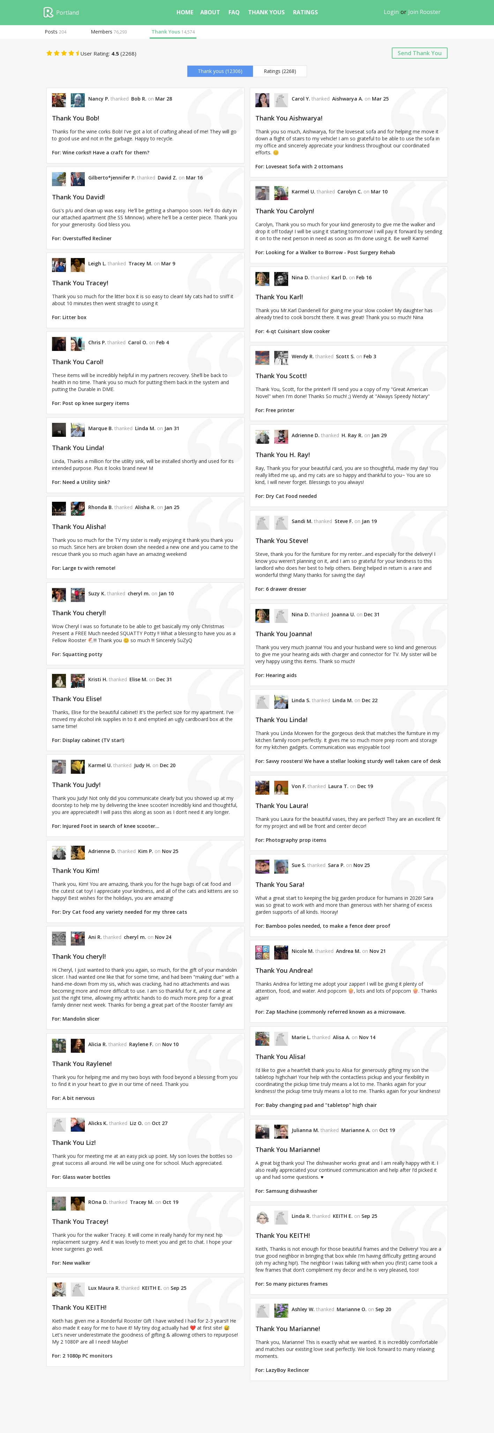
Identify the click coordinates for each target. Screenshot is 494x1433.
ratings (305, 12)
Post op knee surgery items (95, 403)
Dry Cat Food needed (291, 496)
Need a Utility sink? (86, 482)
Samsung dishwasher (291, 1191)
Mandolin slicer (80, 1018)
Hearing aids (281, 675)
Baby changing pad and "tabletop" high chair (321, 1105)
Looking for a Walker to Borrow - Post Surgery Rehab (330, 252)
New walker (76, 1262)
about (210, 12)
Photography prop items (296, 840)
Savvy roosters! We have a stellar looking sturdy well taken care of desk (353, 761)
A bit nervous (78, 1098)
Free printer (280, 410)
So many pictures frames (297, 1283)
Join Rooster (424, 12)
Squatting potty (82, 654)
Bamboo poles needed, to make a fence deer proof (328, 926)
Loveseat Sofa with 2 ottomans (304, 166)
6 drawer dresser (286, 589)
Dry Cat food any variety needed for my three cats (124, 912)
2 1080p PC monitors (87, 1355)
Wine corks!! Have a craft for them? (105, 152)
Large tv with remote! (88, 568)
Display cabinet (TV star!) (93, 740)
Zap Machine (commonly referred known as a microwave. (336, 1011)
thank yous (266, 12)
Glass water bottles (86, 1177)
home (185, 12)
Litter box (74, 317)
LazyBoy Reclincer (287, 1369)
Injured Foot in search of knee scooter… (110, 826)
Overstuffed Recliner (87, 238)
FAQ (234, 12)
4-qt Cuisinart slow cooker (298, 331)
